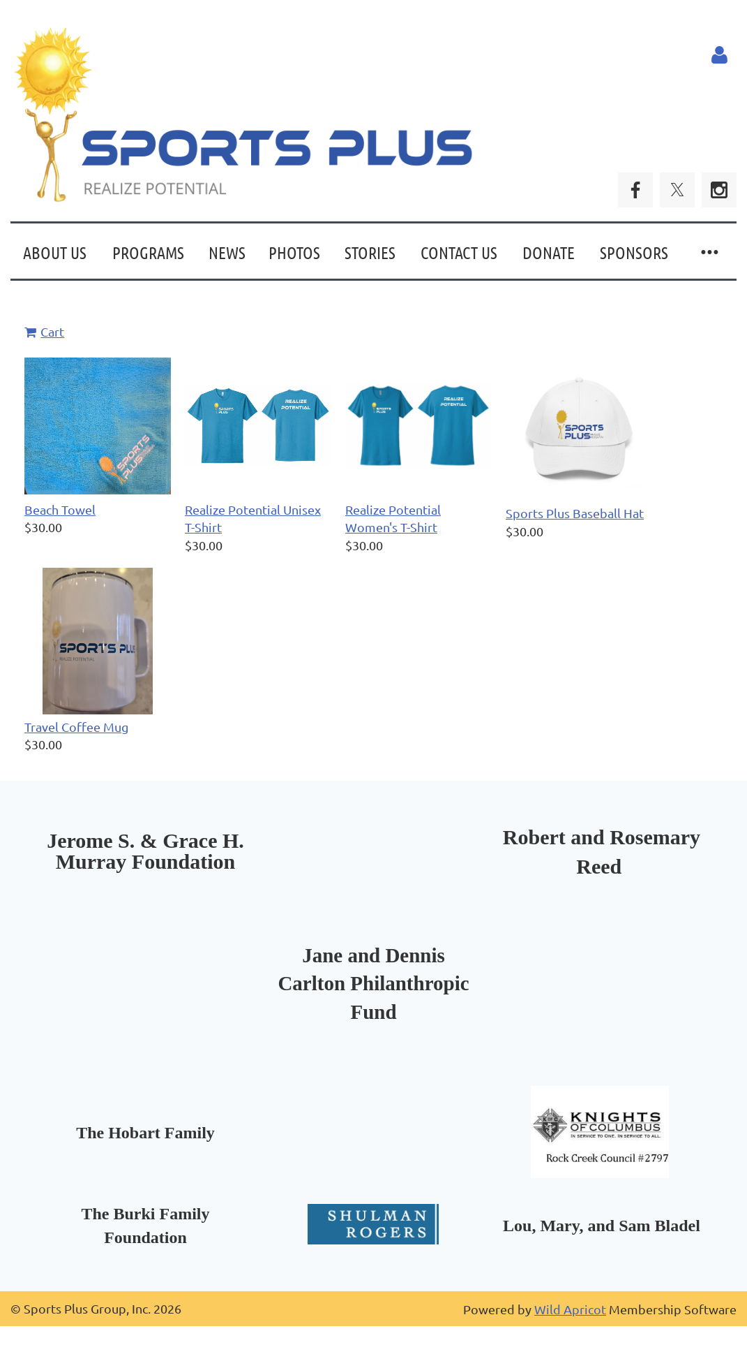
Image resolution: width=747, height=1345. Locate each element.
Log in (719, 55)
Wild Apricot (570, 1309)
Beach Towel (60, 509)
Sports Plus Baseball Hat (575, 513)
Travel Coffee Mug (76, 726)
